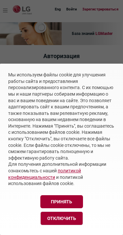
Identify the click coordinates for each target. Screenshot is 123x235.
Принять (61, 201)
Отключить (61, 218)
